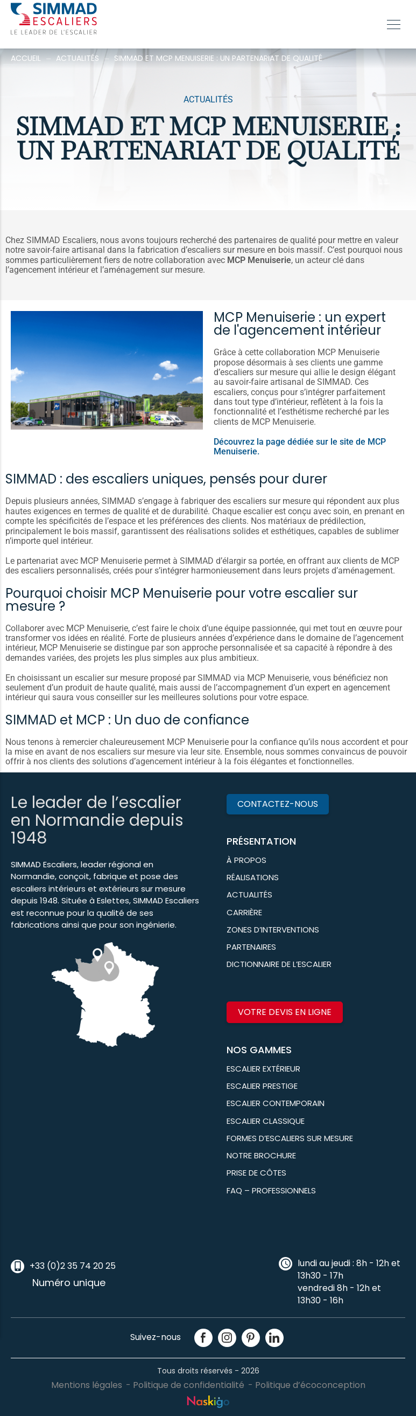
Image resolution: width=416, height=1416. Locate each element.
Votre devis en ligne (285, 1012)
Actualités (77, 58)
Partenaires (251, 946)
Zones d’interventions (273, 929)
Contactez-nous (277, 804)
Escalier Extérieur (263, 1068)
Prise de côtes (256, 1172)
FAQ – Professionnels (271, 1190)
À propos (246, 860)
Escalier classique (266, 1120)
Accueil (26, 58)
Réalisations (253, 877)
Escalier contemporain (276, 1103)
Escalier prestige (262, 1085)
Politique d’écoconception (310, 1385)
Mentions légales (86, 1385)
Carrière (244, 912)
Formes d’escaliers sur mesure (290, 1138)
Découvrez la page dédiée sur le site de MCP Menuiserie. (300, 447)
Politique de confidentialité (188, 1385)
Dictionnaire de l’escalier (279, 964)
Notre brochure (261, 1155)
